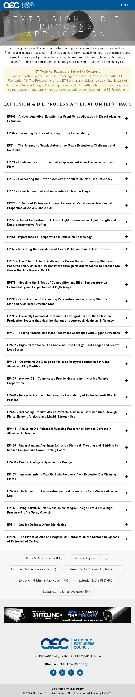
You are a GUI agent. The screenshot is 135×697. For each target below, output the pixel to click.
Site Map (57, 688)
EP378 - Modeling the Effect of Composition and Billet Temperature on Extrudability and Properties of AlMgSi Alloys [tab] (57, 284)
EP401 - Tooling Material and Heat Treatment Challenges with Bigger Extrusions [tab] (63, 332)
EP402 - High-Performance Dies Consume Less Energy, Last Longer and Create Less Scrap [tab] (63, 346)
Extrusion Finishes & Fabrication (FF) (43, 580)
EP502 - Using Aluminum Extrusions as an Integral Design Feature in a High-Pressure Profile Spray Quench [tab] (60, 509)
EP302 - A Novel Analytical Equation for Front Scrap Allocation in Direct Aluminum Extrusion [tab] (64, 118)
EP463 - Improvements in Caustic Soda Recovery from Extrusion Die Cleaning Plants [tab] (61, 476)
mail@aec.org (78, 663)
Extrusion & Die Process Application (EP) (94, 569)
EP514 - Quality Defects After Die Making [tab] (36, 524)
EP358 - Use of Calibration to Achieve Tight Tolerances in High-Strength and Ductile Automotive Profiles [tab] (61, 222)
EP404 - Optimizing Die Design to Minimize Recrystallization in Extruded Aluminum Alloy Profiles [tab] (58, 363)
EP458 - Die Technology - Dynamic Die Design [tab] (39, 462)
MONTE (106, 693)
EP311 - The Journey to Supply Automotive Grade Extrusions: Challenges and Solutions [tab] (61, 147)
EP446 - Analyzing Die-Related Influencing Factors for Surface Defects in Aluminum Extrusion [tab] (59, 430)
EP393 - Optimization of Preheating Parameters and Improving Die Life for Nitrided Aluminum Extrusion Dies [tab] (60, 301)
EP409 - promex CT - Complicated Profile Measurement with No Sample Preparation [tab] (57, 380)
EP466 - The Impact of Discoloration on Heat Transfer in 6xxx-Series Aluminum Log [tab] (63, 493)
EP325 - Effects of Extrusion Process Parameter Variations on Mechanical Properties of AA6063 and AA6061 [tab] (59, 205)
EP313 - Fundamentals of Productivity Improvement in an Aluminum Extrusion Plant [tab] (61, 164)
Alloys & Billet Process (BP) (43, 558)
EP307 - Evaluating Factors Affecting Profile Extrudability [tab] (48, 133)
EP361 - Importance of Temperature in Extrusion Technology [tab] (49, 236)
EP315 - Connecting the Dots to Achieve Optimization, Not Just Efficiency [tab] (59, 178)
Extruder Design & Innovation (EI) (33, 569)
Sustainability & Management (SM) (66, 591)
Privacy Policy (75, 688)
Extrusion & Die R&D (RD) (96, 580)
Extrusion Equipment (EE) (90, 558)
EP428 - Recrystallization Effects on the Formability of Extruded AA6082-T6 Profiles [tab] (61, 397)
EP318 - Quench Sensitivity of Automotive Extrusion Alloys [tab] (48, 191)
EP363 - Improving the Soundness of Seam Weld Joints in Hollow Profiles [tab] (58, 248)
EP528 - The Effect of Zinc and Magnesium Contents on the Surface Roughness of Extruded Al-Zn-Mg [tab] (63, 538)
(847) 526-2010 (55, 663)
